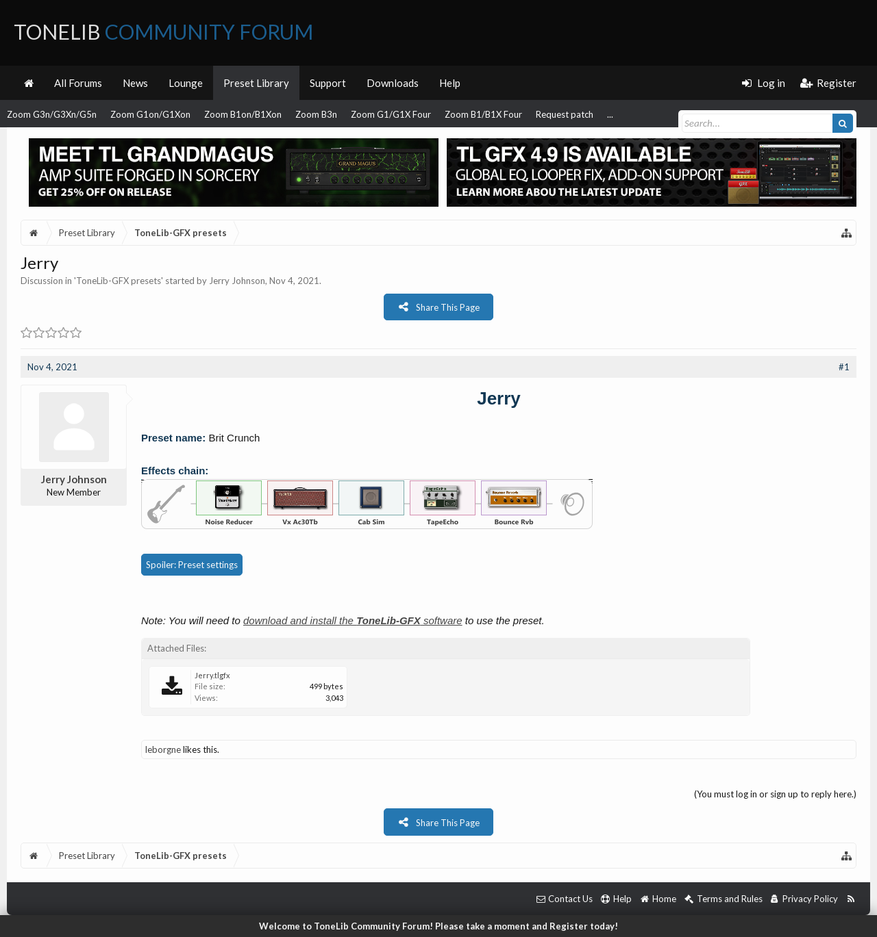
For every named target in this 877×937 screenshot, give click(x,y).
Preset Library (256, 83)
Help (449, 83)
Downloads (393, 83)
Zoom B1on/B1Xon (243, 114)
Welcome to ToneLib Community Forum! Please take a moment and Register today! (438, 926)
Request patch (564, 114)
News (135, 83)
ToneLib (163, 31)
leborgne (163, 749)
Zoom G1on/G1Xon (150, 114)
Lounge (186, 83)
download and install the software (352, 620)
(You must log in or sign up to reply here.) (775, 793)
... (610, 114)
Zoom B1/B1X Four (483, 114)
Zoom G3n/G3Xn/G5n (52, 114)
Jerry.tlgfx (212, 675)
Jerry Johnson (237, 280)
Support (328, 83)
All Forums (78, 83)
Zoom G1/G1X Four (391, 114)
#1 (844, 366)
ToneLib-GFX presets (118, 280)
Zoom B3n (316, 114)
